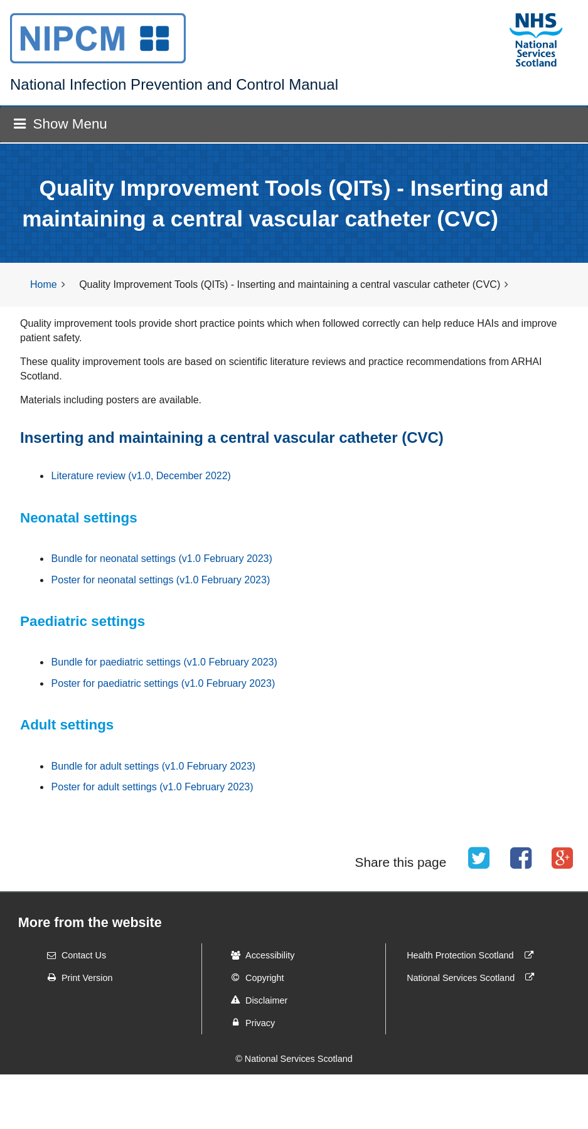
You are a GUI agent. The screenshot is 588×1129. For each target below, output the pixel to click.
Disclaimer (255, 1000)
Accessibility (258, 955)
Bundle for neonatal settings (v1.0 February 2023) (161, 558)
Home (43, 284)
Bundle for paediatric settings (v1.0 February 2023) (164, 662)
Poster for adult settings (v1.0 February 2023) (152, 787)
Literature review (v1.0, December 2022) (141, 475)
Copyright (253, 977)
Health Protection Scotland (472, 955)
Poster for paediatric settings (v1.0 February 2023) (163, 683)
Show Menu (60, 124)
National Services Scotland (473, 977)
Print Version (76, 977)
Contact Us (72, 955)
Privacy (249, 1022)
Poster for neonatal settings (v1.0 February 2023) (160, 580)
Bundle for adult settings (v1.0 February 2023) (153, 766)
